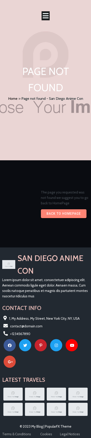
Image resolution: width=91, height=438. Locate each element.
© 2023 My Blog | (32, 426)
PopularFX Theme (58, 426)
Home (13, 98)
